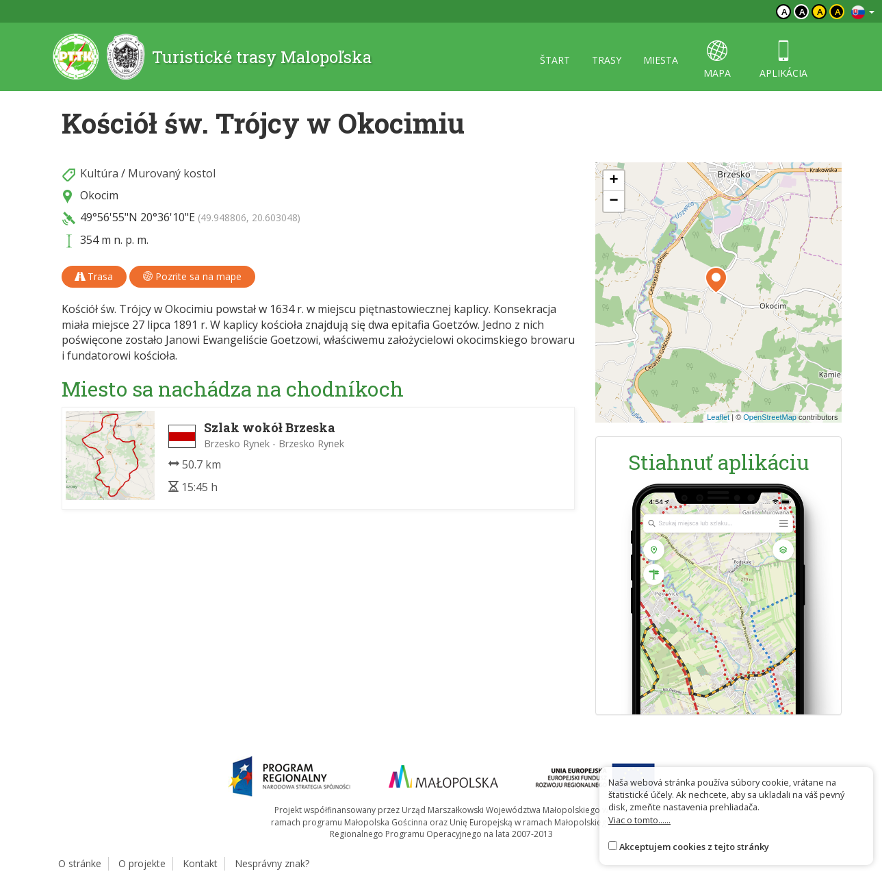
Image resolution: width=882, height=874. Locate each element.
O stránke (79, 863)
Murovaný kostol (172, 173)
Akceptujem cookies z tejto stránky (694, 846)
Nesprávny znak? (272, 863)
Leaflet (718, 417)
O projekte (142, 863)
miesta (660, 59)
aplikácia (783, 59)
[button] (716, 280)
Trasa (94, 276)
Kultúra (99, 173)
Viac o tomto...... (639, 820)
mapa (717, 59)
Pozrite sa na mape (192, 276)
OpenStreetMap (769, 417)
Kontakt (200, 863)
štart (555, 59)
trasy (606, 59)
